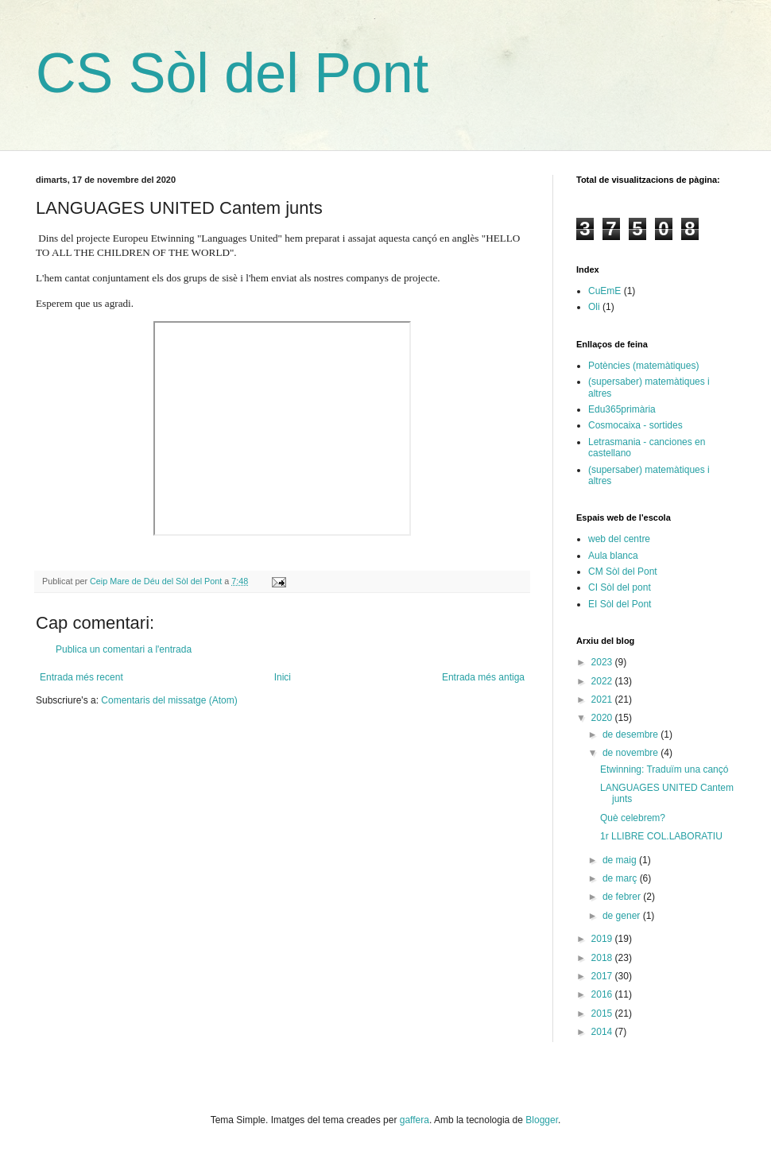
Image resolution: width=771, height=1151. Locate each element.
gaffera (414, 1120)
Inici (282, 677)
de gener (622, 915)
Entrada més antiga (483, 677)
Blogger (541, 1120)
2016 (603, 994)
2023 (603, 662)
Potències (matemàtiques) (643, 365)
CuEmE (604, 290)
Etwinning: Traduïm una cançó (664, 769)
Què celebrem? (632, 818)
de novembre (631, 752)
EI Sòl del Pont (619, 604)
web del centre (619, 538)
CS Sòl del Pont (232, 73)
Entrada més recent (81, 677)
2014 (603, 1031)
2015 (603, 1013)
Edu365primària (622, 409)
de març (621, 878)
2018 (603, 957)
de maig (620, 860)
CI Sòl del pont (619, 587)
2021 (603, 699)
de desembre (631, 734)
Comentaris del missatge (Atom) (169, 700)
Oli (594, 306)
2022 (603, 681)
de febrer (622, 896)
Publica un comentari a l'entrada (124, 649)
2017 (603, 976)
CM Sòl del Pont (622, 571)
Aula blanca (613, 555)
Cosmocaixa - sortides (635, 425)
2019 (603, 938)
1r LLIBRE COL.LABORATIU (661, 836)
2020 (603, 717)
